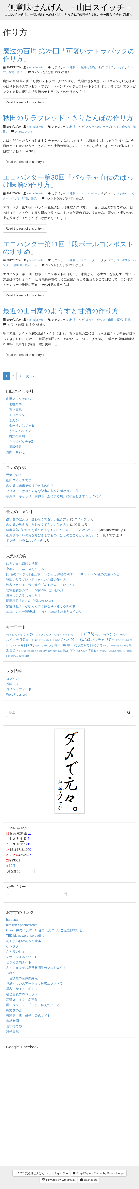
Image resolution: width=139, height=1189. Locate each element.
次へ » (30, 376)
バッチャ (122, 193)
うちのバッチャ (20, 431)
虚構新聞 (12, 1021)
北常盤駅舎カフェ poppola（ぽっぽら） (35, 590)
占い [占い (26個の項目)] (48, 645)
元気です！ (14, 475)
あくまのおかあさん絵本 (23, 941)
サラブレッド (111, 126)
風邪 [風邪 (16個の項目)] (14, 656)
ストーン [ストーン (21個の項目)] (32, 640)
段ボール (30, 265)
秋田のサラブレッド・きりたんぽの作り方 (68, 118)
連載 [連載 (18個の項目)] (112, 651)
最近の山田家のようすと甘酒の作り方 (61, 311)
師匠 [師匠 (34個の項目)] (72, 645)
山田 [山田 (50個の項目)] (60, 645)
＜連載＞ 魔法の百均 (81, 67)
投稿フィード (15, 684)
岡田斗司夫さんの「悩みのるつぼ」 (31, 600)
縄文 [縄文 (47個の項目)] (69, 650)
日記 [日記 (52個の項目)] (96, 645)
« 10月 (10, 865)
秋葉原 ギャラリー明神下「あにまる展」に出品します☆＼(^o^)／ (53, 496)
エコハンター (18, 415)
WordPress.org (16, 694)
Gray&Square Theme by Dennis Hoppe (98, 1173)
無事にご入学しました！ (23, 595)
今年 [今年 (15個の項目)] (16, 646)
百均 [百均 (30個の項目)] (47, 650)
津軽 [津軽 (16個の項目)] (30, 651)
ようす (90, 319)
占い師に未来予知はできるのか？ (30, 485)
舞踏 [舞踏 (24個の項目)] (104, 651)
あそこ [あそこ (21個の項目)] (17, 635)
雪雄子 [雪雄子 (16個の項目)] (121, 651)
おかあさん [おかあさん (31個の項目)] (44, 634)
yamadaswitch (36, 67)
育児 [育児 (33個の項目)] (93, 650)
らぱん (11, 973)
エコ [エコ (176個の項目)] (84, 633)
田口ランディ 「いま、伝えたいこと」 (36, 1005)
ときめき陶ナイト (18, 962)
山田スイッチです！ (20, 480)
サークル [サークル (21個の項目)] (126, 635)
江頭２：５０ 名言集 (22, 999)
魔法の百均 (17, 436)
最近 (119, 319)
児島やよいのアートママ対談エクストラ (34, 983)
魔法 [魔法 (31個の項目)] (24, 656)
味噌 (25, 198)
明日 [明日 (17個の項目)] (106, 646)
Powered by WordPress (58, 1180)
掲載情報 (15, 446)
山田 (111, 319)
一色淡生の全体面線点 (22, 978)
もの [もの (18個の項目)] (57, 635)
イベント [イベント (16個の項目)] (67, 635)
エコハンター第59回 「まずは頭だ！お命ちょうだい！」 (47, 611)
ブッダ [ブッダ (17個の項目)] (116, 640)
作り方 (126, 126)
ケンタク (12, 946)
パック (120, 67)
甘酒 (127, 319)
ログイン (12, 678)
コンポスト (123, 260)
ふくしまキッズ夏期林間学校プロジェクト (36, 967)
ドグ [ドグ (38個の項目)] (55, 639)
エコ (111, 193)
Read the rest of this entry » (25, 102)
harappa (12, 919)
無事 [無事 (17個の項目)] (38, 651)
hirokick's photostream (22, 925)
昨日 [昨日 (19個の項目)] (115, 645)
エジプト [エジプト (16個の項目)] (100, 635)
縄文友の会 (14, 1010)
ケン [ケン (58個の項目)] (113, 634)
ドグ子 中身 (15, 540)
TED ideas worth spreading (25, 935)
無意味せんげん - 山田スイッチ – (69, 7)
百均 (11, 72)
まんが (14, 420)
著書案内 (15, 404)
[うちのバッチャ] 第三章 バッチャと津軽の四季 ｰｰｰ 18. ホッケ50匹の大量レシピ (63, 574)
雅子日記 (12, 1031)
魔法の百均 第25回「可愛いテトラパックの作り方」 (69, 54)
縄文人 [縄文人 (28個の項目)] (81, 650)
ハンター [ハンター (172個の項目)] (75, 639)
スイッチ (80, 519)
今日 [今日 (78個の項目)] (27, 645)
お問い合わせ (15, 452)
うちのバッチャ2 (21, 441)
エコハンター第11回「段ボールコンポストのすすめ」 (68, 247)
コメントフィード (18, 689)
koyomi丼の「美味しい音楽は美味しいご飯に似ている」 (46, 930)
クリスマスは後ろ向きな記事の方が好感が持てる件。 (44, 491)
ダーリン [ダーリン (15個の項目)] (44, 640)
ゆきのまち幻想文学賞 (22, 563)
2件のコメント (24, 131)
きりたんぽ (93, 126)
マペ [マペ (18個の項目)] (125, 640)
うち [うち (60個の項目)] (29, 634)
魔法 (19, 72)
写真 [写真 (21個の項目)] (39, 645)
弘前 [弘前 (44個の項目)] (83, 645)
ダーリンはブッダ (21, 425)
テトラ (109, 67)
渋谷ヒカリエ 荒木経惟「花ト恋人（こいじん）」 (42, 585)
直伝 (33, 198)
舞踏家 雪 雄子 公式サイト (28, 1015)
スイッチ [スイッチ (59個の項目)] (15, 639)
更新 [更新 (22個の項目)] (124, 645)
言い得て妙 (14, 1026)
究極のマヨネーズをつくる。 (26, 569)
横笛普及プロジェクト (22, 994)
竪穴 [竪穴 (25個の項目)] (57, 651)
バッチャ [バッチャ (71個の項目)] (101, 639)
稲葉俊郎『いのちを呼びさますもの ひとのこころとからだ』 (50, 530)
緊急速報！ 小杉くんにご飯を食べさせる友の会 (41, 606)
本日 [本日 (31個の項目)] (21, 650)
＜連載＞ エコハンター (82, 193)
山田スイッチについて (22, 398)
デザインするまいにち (22, 957)
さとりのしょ (15, 951)
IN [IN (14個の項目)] (8, 635)
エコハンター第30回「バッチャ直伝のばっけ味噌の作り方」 (68, 181)
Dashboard (88, 1179)
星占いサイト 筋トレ (22, 988)
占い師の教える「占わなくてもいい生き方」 (37, 519)
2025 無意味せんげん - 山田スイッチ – (41, 1173)
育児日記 (15, 409)
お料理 (71, 126)
